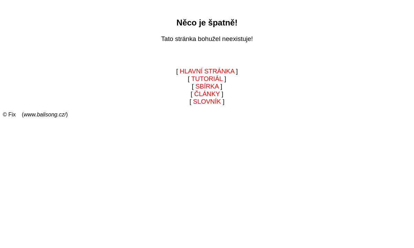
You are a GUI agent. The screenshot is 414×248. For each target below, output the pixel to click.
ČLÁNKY (207, 93)
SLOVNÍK (207, 101)
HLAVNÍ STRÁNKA (207, 71)
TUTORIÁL (206, 78)
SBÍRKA (206, 86)
